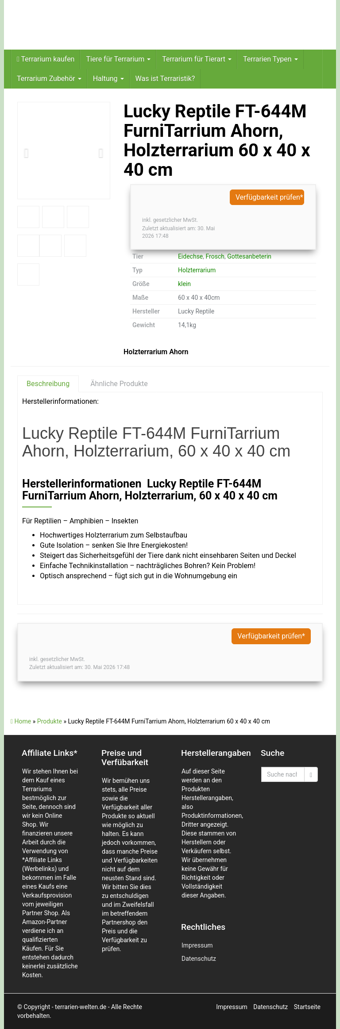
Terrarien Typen (270, 59)
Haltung (108, 78)
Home (21, 721)
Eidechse (190, 256)
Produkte (49, 721)
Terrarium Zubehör (49, 78)
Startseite (307, 1006)
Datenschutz (199, 958)
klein (184, 283)
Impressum (197, 945)
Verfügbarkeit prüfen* (269, 197)
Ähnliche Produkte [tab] (119, 383)
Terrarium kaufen (45, 59)
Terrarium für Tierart (197, 59)
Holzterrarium (197, 270)
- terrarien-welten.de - (81, 1006)
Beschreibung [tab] (48, 383)
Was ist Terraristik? (165, 78)
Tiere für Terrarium (118, 59)
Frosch (215, 256)
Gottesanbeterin (249, 256)
